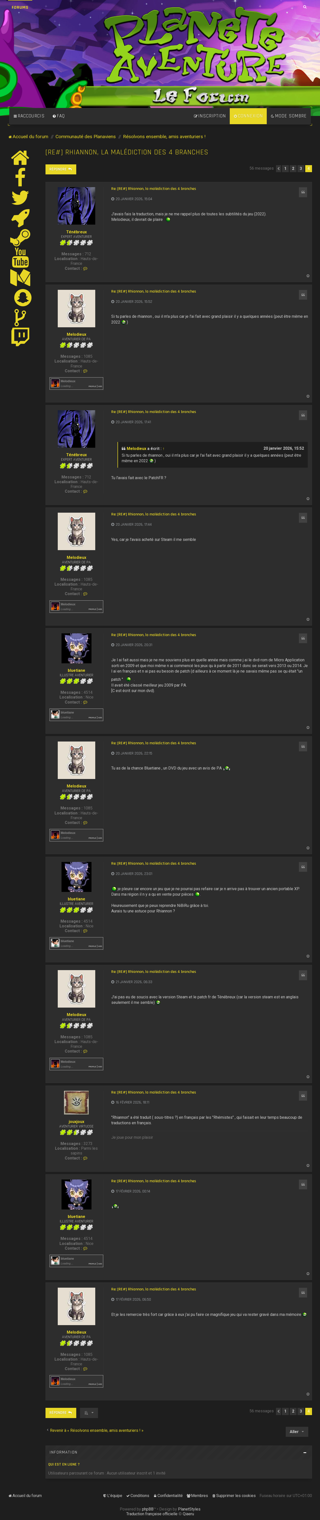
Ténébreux (76, 232)
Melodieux (76, 334)
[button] (278, 168)
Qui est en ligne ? (64, 1464)
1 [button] (285, 168)
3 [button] (301, 168)
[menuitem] (58, 116)
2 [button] (293, 168)
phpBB (148, 1509)
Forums (20, 7)
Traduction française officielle (152, 1514)
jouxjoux (76, 1121)
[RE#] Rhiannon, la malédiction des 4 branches (127, 152)
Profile (92, 386)
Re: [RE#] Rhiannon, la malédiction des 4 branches (153, 188)
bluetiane (76, 670)
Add (100, 386)
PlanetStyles (189, 1509)
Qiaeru (188, 1514)
